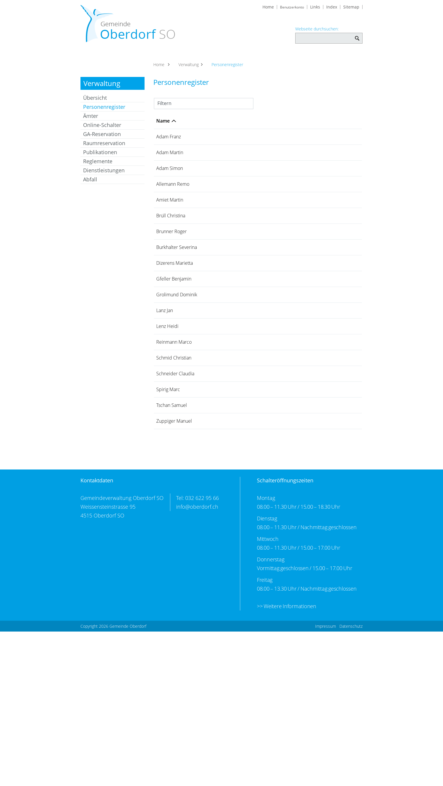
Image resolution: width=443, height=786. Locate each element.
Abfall (90, 186)
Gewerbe (240, 58)
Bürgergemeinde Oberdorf (295, 159)
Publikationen (100, 159)
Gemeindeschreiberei (290, 425)
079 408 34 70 (344, 459)
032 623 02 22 (344, 337)
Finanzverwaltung (285, 303)
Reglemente (97, 168)
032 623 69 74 (344, 237)
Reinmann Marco (166, 462)
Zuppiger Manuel (165, 572)
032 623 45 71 (344, 143)
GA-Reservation (102, 141)
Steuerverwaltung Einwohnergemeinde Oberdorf (288, 315)
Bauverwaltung (282, 381)
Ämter (90, 122)
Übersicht (95, 104)
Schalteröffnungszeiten (285, 634)
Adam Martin (163, 162)
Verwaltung (179, 58)
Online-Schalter (102, 131)
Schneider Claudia (167, 506)
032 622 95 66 (344, 303)
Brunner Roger (164, 284)
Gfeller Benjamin (166, 362)
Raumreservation (104, 150)
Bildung (350, 58)
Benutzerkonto (289, 8)
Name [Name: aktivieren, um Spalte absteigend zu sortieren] (163, 128)
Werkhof (275, 181)
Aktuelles (94, 58)
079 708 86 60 (344, 481)
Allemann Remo (166, 218)
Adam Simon (162, 184)
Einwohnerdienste (286, 419)
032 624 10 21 (344, 569)
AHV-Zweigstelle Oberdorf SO (294, 506)
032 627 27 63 (344, 403)
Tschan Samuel (164, 550)
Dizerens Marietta (165, 340)
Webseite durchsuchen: (317, 29)
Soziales (211, 58)
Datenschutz (351, 780)
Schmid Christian (165, 484)
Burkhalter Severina (167, 306)
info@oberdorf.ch (197, 661)
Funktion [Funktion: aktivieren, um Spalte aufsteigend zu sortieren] (196, 128)
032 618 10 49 (344, 281)
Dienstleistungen (104, 177)
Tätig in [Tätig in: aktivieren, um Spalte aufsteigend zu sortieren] (275, 128)
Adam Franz (168, 143)
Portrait (123, 58)
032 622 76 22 (344, 531)
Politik (148, 58)
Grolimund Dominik (167, 384)
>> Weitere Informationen (286, 760)
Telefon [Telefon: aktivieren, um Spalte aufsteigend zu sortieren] (337, 128)
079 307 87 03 (344, 215)
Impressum (325, 780)
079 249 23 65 (344, 181)
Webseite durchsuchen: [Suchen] (357, 35)
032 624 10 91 (344, 359)
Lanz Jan (164, 403)
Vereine (269, 58)
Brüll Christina (165, 262)
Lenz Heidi (167, 419)
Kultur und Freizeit (309, 58)
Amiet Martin (163, 240)
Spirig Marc (168, 531)
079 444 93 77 (344, 259)
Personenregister (114, 113)
